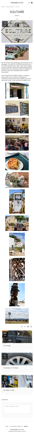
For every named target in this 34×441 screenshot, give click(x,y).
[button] (2, 2)
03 (5, 378)
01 (5, 356)
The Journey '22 (10, 6)
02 (5, 334)
